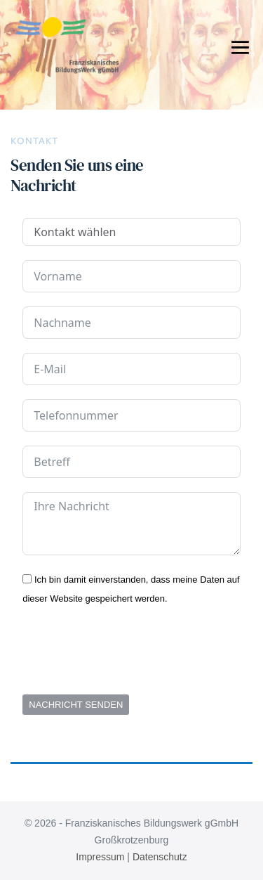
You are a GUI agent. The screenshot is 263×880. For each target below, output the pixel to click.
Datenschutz (160, 856)
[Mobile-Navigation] (240, 47)
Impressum (100, 856)
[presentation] (129, 653)
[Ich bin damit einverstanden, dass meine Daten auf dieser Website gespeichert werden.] (27, 578)
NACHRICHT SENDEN (76, 704)
